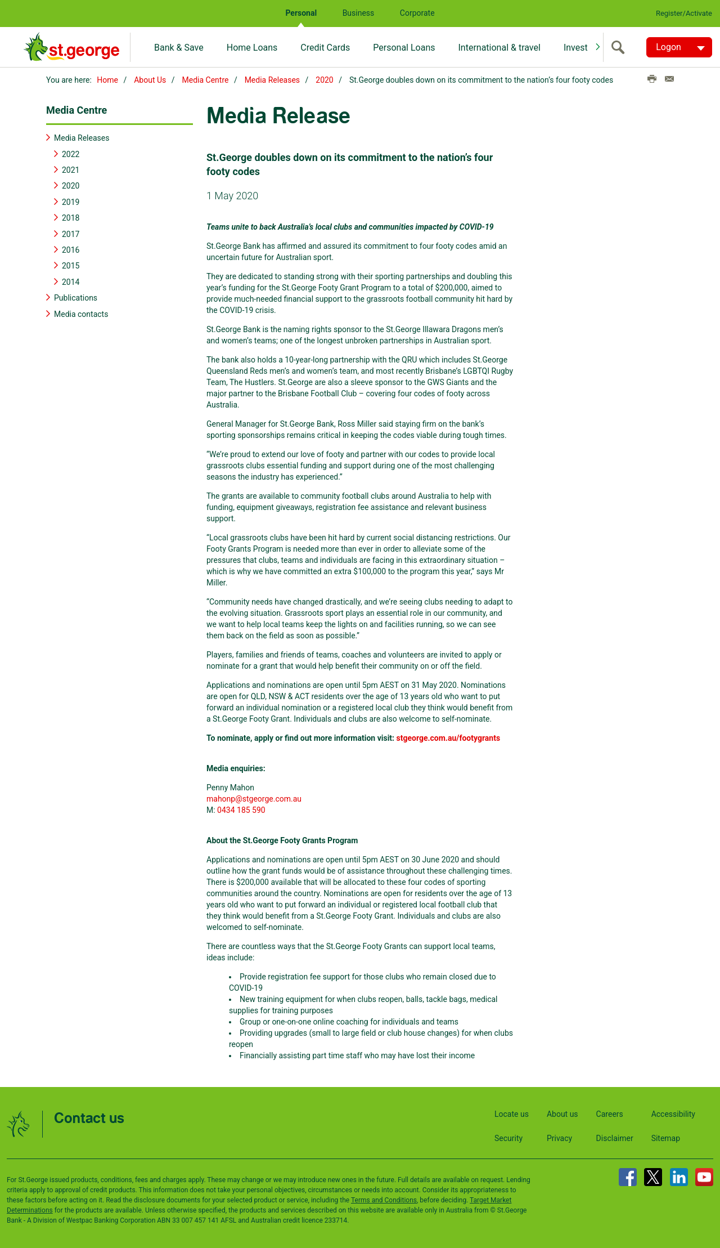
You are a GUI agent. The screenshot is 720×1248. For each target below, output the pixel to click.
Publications (75, 296)
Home (107, 79)
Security (508, 1137)
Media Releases (272, 79)
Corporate (417, 12)
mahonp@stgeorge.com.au (254, 797)
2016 (70, 248)
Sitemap (665, 1137)
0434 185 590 (241, 808)
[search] (620, 47)
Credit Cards (325, 47)
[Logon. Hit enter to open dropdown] (679, 47)
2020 (324, 79)
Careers (609, 1112)
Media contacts (81, 312)
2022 (70, 153)
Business (359, 12)
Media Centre (205, 79)
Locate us (511, 1112)
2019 (70, 200)
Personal (301, 12)
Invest (576, 47)
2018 (70, 216)
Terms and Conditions (384, 1199)
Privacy (559, 1137)
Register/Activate (684, 13)
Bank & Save (179, 47)
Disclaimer (614, 1137)
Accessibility (673, 1112)
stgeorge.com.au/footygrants (449, 736)
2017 (70, 233)
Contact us (89, 1117)
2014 (70, 280)
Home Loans (252, 47)
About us (562, 1112)
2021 (70, 168)
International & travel (499, 47)
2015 (70, 265)
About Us (150, 79)
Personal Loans (404, 47)
